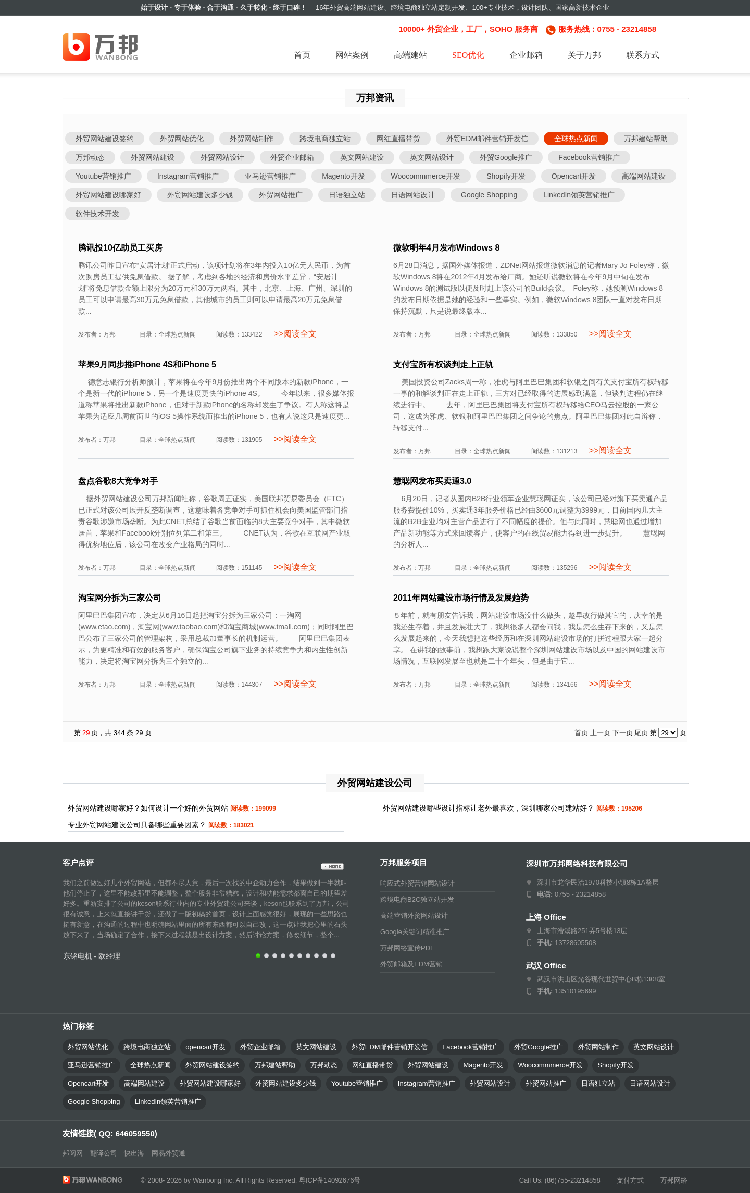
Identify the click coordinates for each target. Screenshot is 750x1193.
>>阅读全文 (294, 333)
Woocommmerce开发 (426, 176)
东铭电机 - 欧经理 (91, 956)
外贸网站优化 (182, 138)
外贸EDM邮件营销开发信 (487, 138)
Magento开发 (343, 176)
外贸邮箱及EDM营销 (411, 964)
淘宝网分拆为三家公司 (119, 597)
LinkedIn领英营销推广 (579, 195)
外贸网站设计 (222, 157)
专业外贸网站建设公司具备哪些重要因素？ (137, 825)
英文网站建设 (362, 157)
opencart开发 (205, 1047)
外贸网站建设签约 (105, 138)
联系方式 (642, 55)
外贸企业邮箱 (292, 157)
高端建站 (410, 55)
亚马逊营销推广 (270, 176)
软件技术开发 (97, 213)
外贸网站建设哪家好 (108, 195)
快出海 (134, 1153)
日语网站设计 (413, 195)
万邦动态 (90, 157)
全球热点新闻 (576, 138)
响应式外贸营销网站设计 (417, 883)
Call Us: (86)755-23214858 (560, 1180)
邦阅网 (73, 1153)
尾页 (641, 733)
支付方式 (630, 1180)
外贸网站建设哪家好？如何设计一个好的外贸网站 (148, 808)
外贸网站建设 (152, 157)
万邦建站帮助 (646, 138)
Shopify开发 (506, 176)
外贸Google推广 (506, 157)
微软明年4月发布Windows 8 (446, 247)
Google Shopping (489, 195)
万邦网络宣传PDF (407, 948)
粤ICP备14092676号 (330, 1180)
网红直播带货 (398, 138)
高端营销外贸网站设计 (414, 915)
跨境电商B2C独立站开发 (417, 899)
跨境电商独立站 (325, 138)
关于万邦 (584, 55)
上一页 (600, 733)
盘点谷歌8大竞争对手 (118, 481)
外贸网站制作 (251, 138)
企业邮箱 (526, 55)
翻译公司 (103, 1153)
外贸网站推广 (281, 195)
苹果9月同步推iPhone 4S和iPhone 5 (147, 364)
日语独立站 (347, 195)
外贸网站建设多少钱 (200, 195)
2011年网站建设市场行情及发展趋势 (461, 597)
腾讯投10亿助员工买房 (120, 247)
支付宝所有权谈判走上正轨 (443, 364)
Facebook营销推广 (588, 157)
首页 (302, 55)
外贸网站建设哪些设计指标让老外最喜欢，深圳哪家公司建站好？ (488, 808)
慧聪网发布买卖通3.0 (432, 481)
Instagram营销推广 (188, 176)
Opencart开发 (574, 176)
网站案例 (352, 55)
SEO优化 (468, 55)
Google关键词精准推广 (414, 932)
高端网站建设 (644, 176)
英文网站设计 (432, 157)
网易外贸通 (168, 1153)
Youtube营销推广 (103, 176)
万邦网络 (674, 1180)
